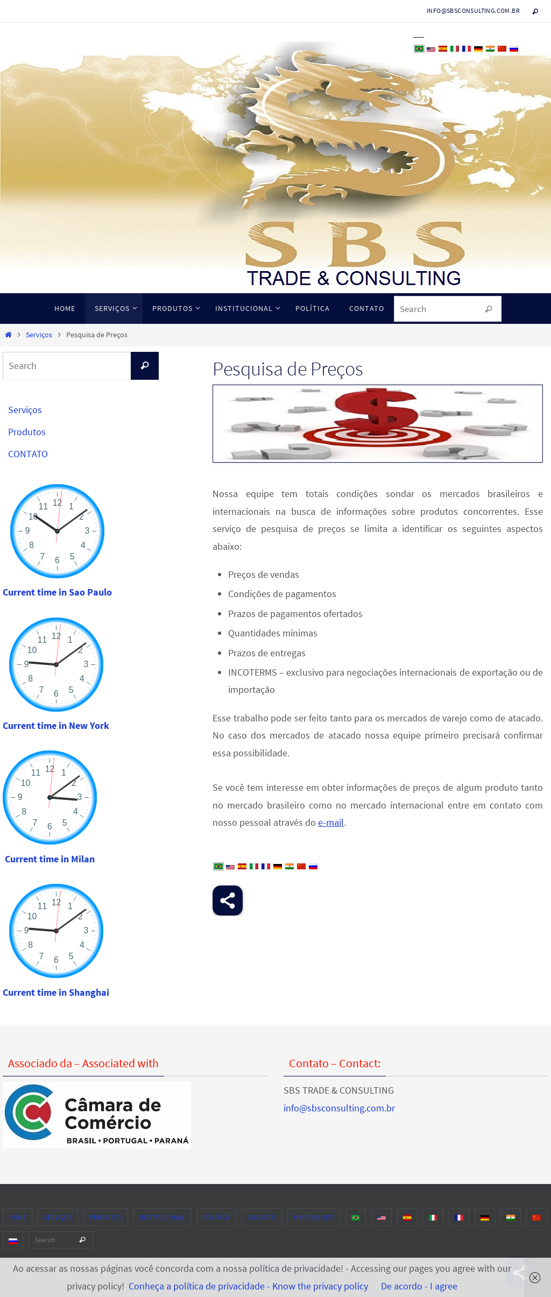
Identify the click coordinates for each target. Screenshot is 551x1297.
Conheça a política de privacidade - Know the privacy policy (248, 1286)
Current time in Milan (50, 859)
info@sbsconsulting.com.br (473, 10)
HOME (17, 1217)
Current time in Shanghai (56, 992)
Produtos (27, 432)
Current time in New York (56, 725)
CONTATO (28, 454)
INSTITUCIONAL (162, 1217)
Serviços (39, 334)
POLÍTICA (216, 1217)
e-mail (331, 822)
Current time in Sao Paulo (57, 592)
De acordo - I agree (419, 1286)
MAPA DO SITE (313, 1217)
